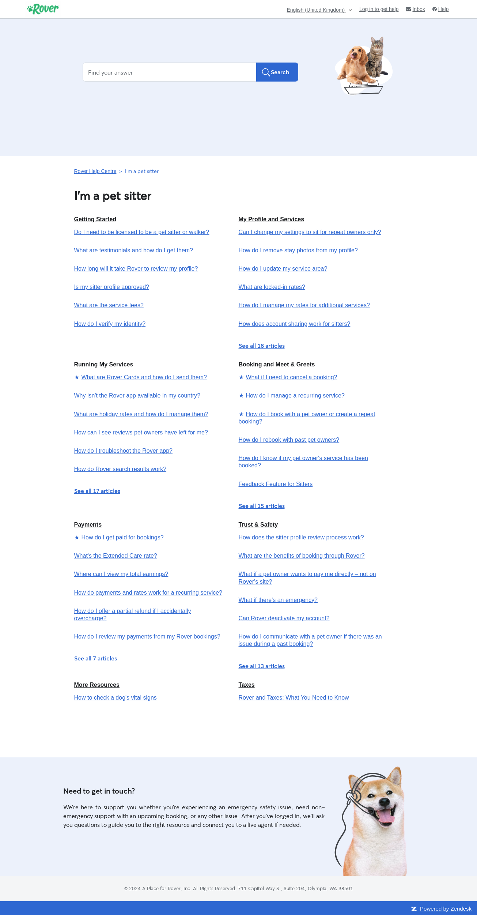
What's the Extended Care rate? (115, 556)
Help (440, 9)
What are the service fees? (109, 305)
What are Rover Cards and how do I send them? (144, 377)
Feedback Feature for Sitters (276, 484)
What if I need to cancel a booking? (291, 377)
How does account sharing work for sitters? (295, 324)
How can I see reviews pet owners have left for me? (141, 432)
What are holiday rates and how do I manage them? (141, 414)
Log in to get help (378, 9)
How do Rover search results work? (120, 469)
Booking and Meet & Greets (277, 364)
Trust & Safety (258, 524)
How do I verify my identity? (110, 324)
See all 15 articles (262, 505)
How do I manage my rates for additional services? (304, 305)
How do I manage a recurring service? (295, 395)
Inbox (415, 9)
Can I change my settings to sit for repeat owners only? (310, 232)
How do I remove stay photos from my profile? (298, 250)
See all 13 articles (262, 666)
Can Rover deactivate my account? (284, 618)
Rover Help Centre (95, 171)
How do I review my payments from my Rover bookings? (147, 636)
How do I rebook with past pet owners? (289, 440)
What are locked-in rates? (272, 287)
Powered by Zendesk (446, 908)
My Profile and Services (271, 219)
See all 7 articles (95, 658)
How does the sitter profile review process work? (301, 537)
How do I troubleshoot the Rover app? (123, 451)
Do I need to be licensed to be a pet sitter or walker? (141, 232)
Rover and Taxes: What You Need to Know (294, 697)
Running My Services (103, 364)
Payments (88, 524)
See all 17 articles (97, 490)
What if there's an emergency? (278, 600)
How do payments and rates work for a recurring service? (148, 593)
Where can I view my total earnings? (121, 574)
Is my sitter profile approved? (111, 287)
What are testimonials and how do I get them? (133, 250)
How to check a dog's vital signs (115, 697)
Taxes (247, 685)
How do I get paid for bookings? (123, 537)
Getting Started (95, 219)
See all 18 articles (262, 345)
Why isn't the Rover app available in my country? (137, 395)
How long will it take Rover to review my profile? (136, 269)
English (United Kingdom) (316, 10)
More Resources (97, 685)
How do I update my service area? (283, 269)
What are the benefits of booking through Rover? (302, 556)
